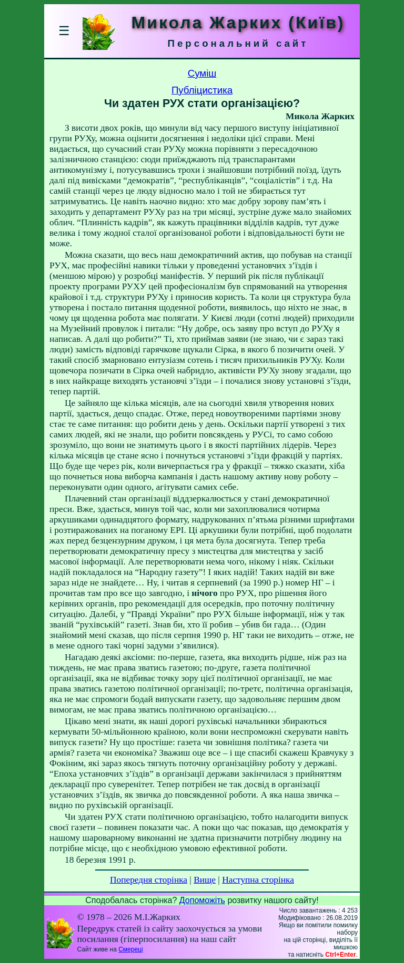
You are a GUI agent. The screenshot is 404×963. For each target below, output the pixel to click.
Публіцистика (202, 90)
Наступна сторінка (258, 880)
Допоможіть (202, 900)
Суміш (202, 73)
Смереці (130, 949)
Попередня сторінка (148, 880)
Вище (205, 880)
